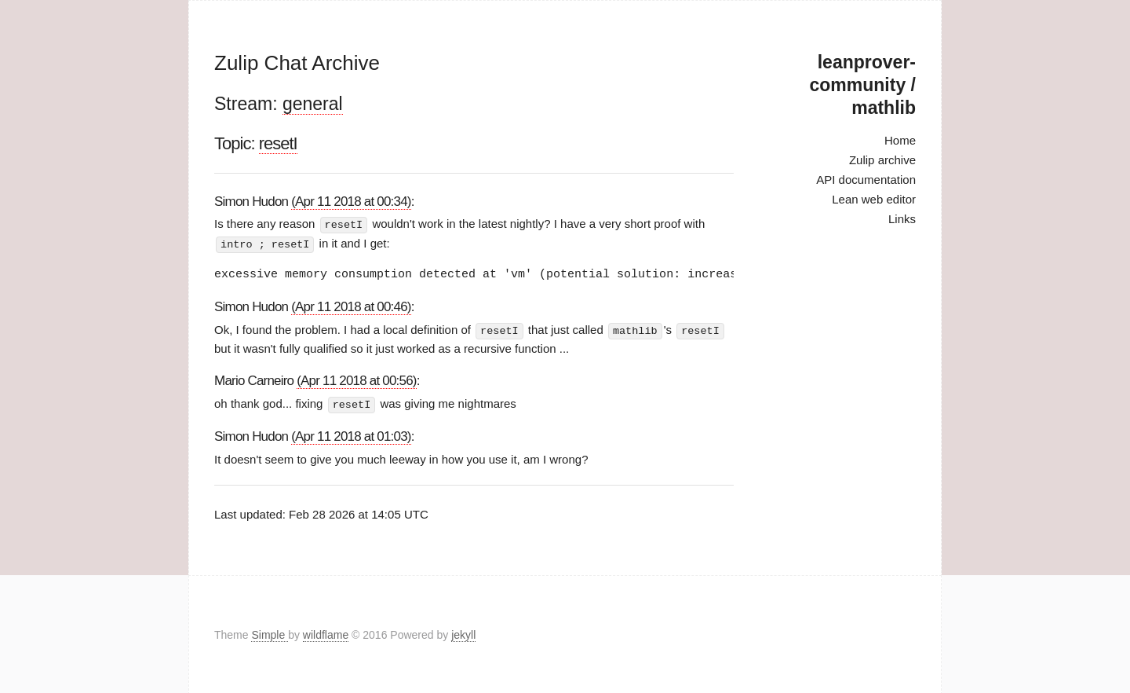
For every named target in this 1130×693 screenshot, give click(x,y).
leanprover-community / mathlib (863, 85)
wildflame (325, 633)
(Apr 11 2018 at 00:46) (351, 305)
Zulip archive (882, 160)
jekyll (463, 633)
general (312, 104)
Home (900, 140)
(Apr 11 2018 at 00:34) (351, 201)
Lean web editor (874, 199)
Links (902, 219)
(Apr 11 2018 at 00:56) (357, 379)
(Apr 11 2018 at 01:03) (351, 434)
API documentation (866, 179)
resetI (278, 143)
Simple (269, 633)
